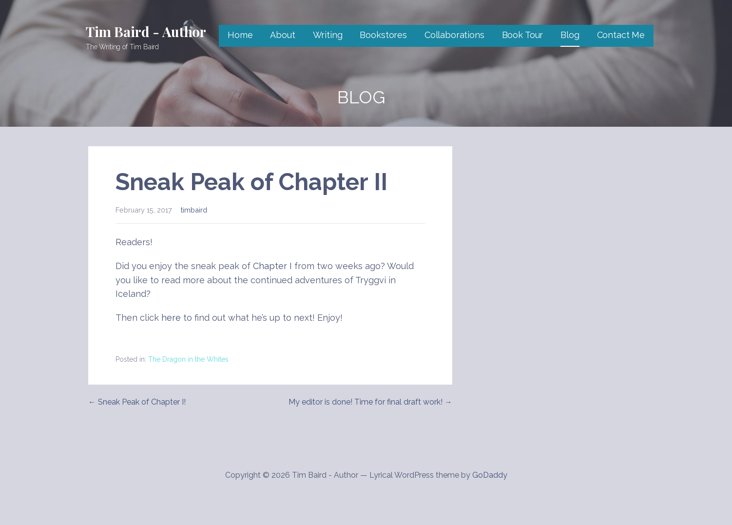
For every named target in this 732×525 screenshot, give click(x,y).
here (171, 317)
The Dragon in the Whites (188, 359)
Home (240, 35)
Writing (328, 35)
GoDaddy (489, 475)
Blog (569, 35)
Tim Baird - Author (146, 31)
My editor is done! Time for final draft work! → (370, 402)
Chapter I (272, 266)
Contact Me (621, 35)
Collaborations (454, 35)
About (282, 35)
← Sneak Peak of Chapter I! (137, 402)
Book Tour (522, 35)
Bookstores (383, 35)
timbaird (194, 210)
